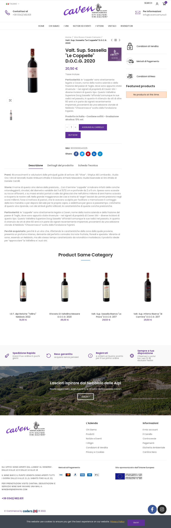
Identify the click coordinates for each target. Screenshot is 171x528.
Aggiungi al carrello (93, 132)
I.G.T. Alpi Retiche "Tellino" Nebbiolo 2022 (23, 321)
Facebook (76, 159)
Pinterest (88, 159)
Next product (119, 40)
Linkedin (94, 159)
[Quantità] (71, 133)
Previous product (112, 40)
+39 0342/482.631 (15, 503)
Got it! (136, 522)
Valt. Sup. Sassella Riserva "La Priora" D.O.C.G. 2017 (106, 321)
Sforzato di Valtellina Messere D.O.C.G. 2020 (64, 321)
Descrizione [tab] (36, 171)
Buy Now (73, 140)
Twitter (82, 159)
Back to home (115, 40)
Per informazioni (152, 11)
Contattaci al (20, 11)
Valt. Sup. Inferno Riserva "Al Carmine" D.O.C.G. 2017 (148, 321)
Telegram (100, 159)
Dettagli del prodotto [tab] (60, 171)
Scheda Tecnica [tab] (88, 171)
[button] (85, 402)
